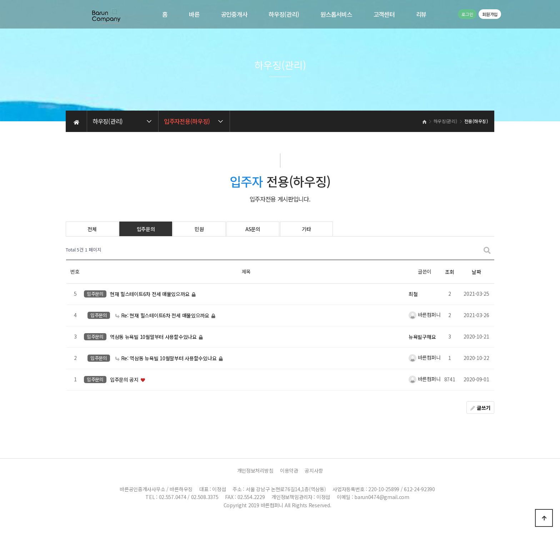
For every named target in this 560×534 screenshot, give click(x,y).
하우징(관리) (284, 14)
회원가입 (490, 14)
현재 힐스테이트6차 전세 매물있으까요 (150, 293)
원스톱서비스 (336, 14)
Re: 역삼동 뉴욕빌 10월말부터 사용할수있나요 (166, 358)
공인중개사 (234, 14)
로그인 (467, 14)
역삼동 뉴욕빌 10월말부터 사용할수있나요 (154, 336)
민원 (199, 229)
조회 (449, 271)
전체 (92, 229)
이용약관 (289, 470)
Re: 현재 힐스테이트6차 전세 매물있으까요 (163, 315)
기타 (306, 229)
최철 (413, 293)
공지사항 (314, 470)
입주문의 (146, 229)
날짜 (476, 271)
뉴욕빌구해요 (422, 336)
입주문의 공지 (125, 379)
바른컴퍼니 (424, 314)
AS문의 (252, 229)
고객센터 (384, 14)
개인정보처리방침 (255, 470)
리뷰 (421, 14)
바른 (194, 14)
